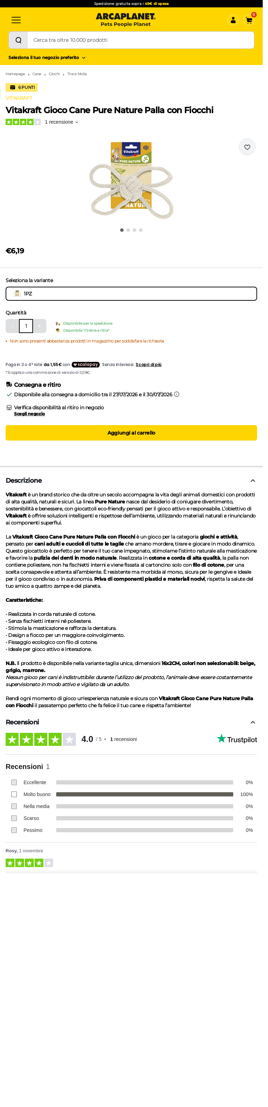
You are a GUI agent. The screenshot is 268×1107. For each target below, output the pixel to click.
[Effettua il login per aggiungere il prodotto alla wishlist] (247, 146)
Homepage (15, 74)
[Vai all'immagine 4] (141, 230)
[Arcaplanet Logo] (126, 20)
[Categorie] (16, 20)
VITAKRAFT (19, 98)
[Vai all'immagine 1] (122, 230)
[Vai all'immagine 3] (134, 230)
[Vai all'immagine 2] (128, 230)
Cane (36, 74)
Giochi (54, 74)
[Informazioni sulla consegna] (176, 394)
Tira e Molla (77, 74)
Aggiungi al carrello (131, 433)
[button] (131, 180)
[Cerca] (18, 40)
